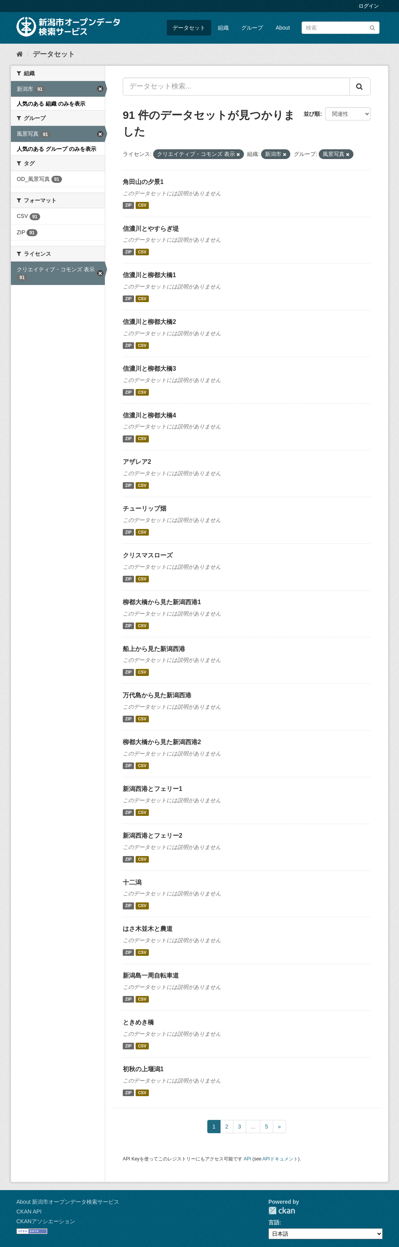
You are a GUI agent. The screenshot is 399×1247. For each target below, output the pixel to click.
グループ (252, 28)
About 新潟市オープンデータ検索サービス (67, 1202)
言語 (273, 1222)
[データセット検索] (341, 27)
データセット (189, 28)
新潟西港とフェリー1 (152, 788)
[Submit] (372, 27)
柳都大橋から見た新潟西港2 (162, 742)
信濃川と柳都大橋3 (149, 368)
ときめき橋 (138, 1022)
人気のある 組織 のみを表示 (51, 104)
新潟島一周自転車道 (151, 975)
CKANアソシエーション (45, 1221)
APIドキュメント (280, 1159)
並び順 (312, 114)
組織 (223, 28)
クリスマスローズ (148, 555)
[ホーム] (19, 54)
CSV (142, 205)
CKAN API (29, 1211)
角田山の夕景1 (143, 182)
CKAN (281, 1210)
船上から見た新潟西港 (154, 649)
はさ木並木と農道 (148, 928)
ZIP (128, 205)
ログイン (368, 6)
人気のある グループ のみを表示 (56, 149)
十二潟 (132, 882)
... (253, 1126)
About (282, 28)
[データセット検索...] (236, 87)
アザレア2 (137, 461)
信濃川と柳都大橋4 (149, 415)
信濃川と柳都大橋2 (149, 321)
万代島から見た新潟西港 (157, 695)
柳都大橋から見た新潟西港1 (162, 602)
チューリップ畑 (144, 508)
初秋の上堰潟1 (143, 1069)
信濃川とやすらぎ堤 (151, 228)
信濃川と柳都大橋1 (149, 275)
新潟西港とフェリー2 (152, 835)
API (247, 1159)
